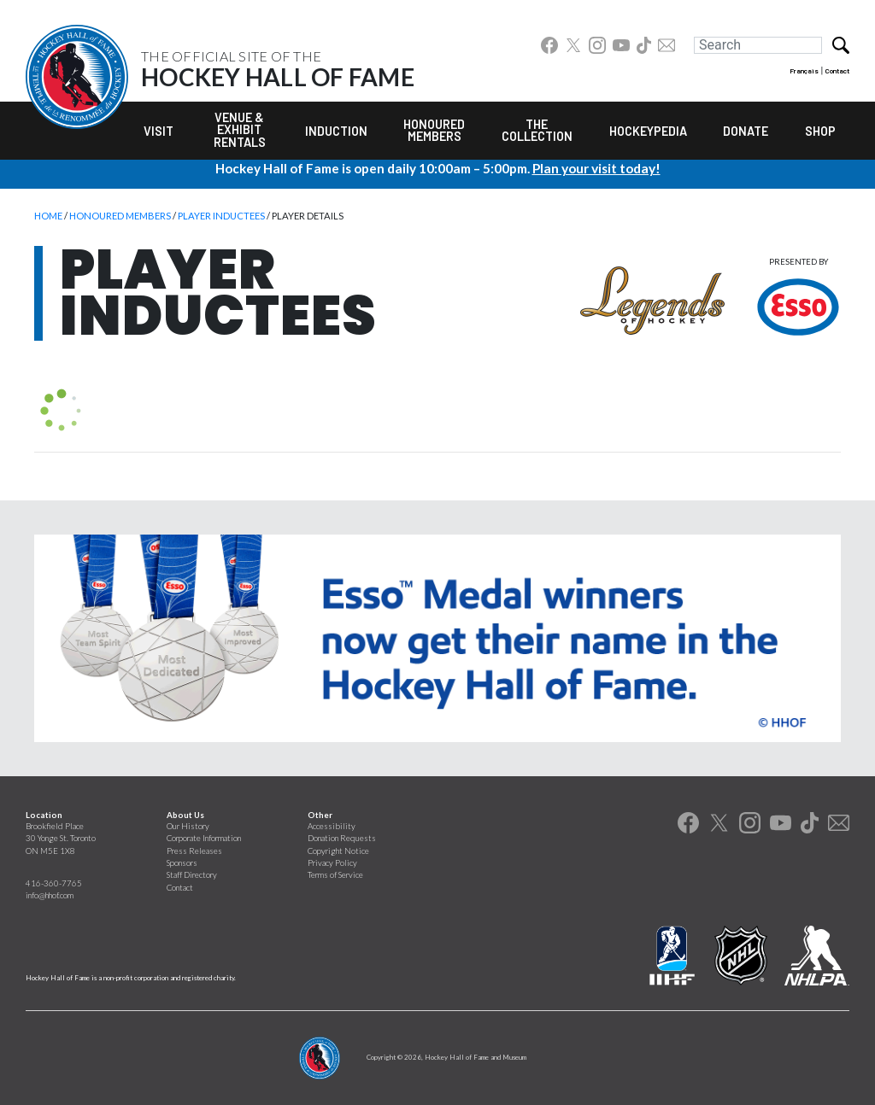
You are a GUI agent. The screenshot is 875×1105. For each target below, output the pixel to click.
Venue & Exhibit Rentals (240, 129)
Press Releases (194, 851)
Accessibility (331, 826)
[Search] (758, 45)
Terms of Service (335, 875)
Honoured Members (434, 130)
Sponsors (182, 863)
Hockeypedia (648, 131)
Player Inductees (221, 215)
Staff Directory (192, 875)
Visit (158, 131)
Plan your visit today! (596, 168)
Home (48, 215)
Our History (188, 826)
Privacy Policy (332, 863)
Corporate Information (204, 838)
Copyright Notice (338, 851)
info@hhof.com (49, 895)
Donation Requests (342, 838)
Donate (745, 131)
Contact (837, 71)
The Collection (537, 130)
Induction (336, 131)
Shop (820, 131)
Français (804, 71)
